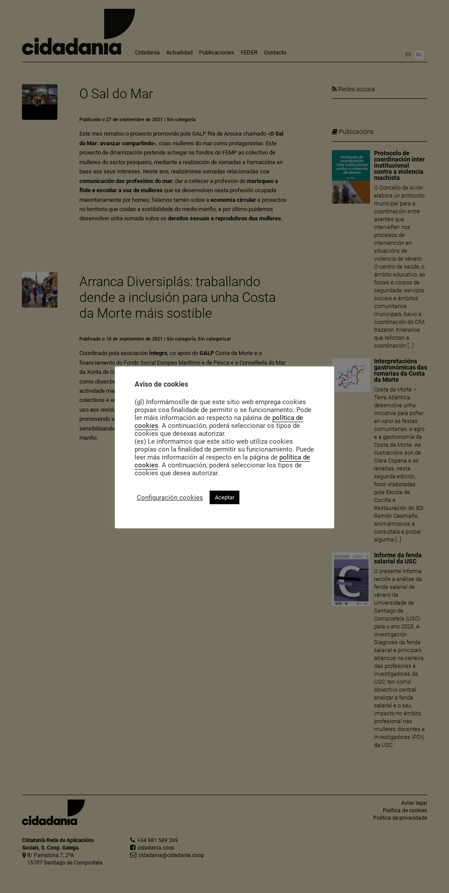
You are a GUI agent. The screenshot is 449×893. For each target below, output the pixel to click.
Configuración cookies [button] (170, 498)
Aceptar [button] (224, 497)
